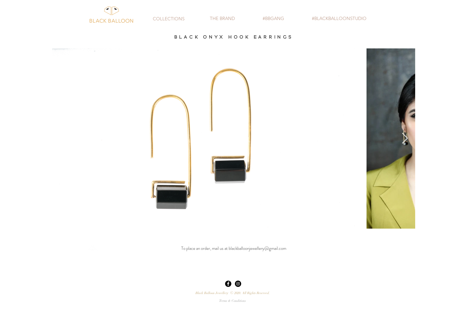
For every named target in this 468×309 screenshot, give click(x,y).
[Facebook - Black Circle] (228, 284)
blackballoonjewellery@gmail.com (257, 248)
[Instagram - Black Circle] (238, 284)
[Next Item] (404, 138)
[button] (168, 19)
